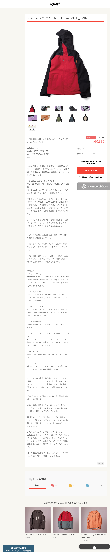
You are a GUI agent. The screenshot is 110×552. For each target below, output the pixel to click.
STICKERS (9, 129)
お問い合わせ (10, 252)
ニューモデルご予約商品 (13, 201)
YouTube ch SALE (12, 194)
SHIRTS (9, 157)
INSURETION (11, 82)
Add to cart (91, 158)
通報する (100, 450)
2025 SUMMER (11, 178)
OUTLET (8, 183)
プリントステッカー (13, 141)
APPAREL (8, 147)
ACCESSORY (10, 207)
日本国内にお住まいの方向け (90, 165)
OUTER (9, 55)
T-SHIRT (9, 152)
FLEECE (9, 45)
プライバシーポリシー (77, 541)
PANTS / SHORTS (12, 162)
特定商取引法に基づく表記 (13, 246)
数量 (79, 141)
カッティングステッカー (13, 135)
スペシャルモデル (11, 212)
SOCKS (9, 173)
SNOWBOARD (10, 189)
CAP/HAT (9, 168)
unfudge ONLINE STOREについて (12, 238)
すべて (39, 473)
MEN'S (7, 34)
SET (8, 60)
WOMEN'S (8, 66)
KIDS (7, 97)
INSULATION (11, 50)
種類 (79, 136)
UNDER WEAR (11, 40)
